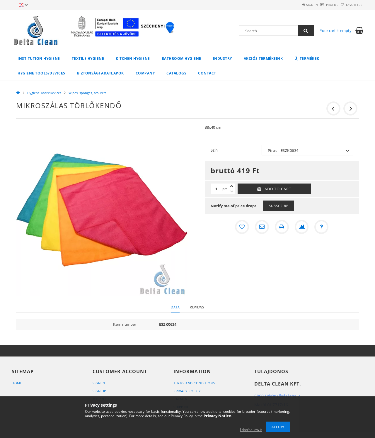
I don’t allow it (251, 429)
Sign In (99, 383)
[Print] (282, 227)
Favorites (351, 5)
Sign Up (99, 391)
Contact (207, 73)
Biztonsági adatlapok (100, 73)
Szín (214, 150)
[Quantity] (216, 189)
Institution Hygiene (39, 58)
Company (145, 73)
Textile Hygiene (88, 58)
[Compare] (302, 227)
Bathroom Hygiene (181, 58)
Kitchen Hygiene (133, 58)
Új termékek (306, 58)
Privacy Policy (186, 391)
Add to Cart (278, 188)
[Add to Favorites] (242, 227)
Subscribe (278, 205)
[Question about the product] (322, 227)
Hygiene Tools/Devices (41, 73)
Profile (322, 5)
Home (17, 383)
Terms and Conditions (194, 383)
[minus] (232, 191)
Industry (222, 58)
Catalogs (176, 73)
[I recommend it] (262, 227)
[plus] (232, 186)
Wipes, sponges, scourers (87, 93)
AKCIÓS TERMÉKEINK (263, 58)
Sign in (296, 5)
